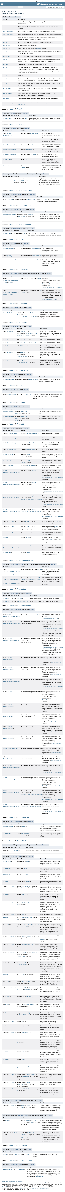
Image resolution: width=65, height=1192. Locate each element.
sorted (24, 1059)
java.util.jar (6, 78)
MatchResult (10, 454)
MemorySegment (11, 214)
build (28, 881)
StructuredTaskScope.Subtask (16, 575)
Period (17, 420)
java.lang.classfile (8, 31)
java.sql (5, 59)
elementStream (30, 199)
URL (8, 165)
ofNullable (25, 1032)
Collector (16, 1132)
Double (9, 861)
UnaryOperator (21, 956)
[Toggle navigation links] (2, 4)
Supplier (30, 944)
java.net (5, 42)
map (23, 981)
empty (23, 914)
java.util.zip (6, 98)
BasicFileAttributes (23, 335)
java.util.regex (7, 88)
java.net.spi (6, 48)
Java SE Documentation (39, 1183)
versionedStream (23, 601)
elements (30, 214)
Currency (14, 433)
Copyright (4, 1186)
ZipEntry (16, 1154)
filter (24, 917)
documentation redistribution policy (40, 1188)
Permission (10, 379)
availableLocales (30, 449)
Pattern (24, 462)
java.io (5, 22)
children (28, 140)
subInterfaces (36, 260)
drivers (28, 394)
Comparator (29, 1066)
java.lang (5, 26)
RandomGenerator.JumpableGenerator (14, 681)
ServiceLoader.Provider (10, 547)
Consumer (27, 989)
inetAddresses (36, 248)
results (23, 826)
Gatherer (29, 936)
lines (25, 118)
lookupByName (32, 312)
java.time (5, 64)
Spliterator (26, 1076)
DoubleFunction (22, 998)
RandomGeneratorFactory (10, 616)
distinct (24, 894)
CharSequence (20, 835)
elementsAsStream (33, 379)
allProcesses (34, 133)
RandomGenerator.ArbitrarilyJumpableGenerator (17, 623)
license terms (49, 1)
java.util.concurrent (8, 75)
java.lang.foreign (8, 34)
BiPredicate (29, 333)
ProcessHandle (7, 135)
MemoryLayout (22, 216)
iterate (24, 952)
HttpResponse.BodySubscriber (11, 292)
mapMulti (24, 988)
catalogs (21, 1169)
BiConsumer (31, 988)
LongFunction (22, 1014)
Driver (14, 394)
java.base (3, 7)
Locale (14, 449)
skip (23, 1051)
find (21, 331)
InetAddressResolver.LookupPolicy (26, 316)
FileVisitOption (22, 337)
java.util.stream (12, 7)
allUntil (40, 577)
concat (24, 886)
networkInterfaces (37, 255)
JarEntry (9, 598)
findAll (28, 454)
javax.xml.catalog (8, 103)
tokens (28, 552)
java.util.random (7, 83)
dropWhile (25, 902)
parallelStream (31, 465)
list (24, 233)
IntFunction (32, 1004)
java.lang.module (8, 37)
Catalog (9, 1169)
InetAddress (10, 248)
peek (23, 1041)
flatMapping (30, 1132)
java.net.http (6, 45)
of (22, 1021)
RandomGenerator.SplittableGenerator (14, 472)
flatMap (24, 924)
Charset (24, 292)
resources (31, 165)
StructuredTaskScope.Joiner (13, 571)
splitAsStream (25, 833)
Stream (20, 7)
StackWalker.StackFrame (26, 181)
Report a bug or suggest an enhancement (12, 1181)
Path (13, 331)
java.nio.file (6, 51)
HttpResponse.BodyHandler (10, 280)
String (9, 118)
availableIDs (31, 438)
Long (8, 874)
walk (23, 179)
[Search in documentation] (55, 7)
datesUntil (24, 411)
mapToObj (28, 996)
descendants (29, 149)
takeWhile (25, 1089)
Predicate (24, 579)
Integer (9, 868)
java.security (6, 56)
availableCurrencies (33, 433)
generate (24, 944)
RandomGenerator (8, 659)
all (37, 614)
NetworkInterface (8, 257)
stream (27, 521)
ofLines (40, 278)
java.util (5, 67)
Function (27, 179)
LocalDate (10, 411)
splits (34, 470)
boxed (27, 861)
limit (23, 974)
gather (24, 936)
